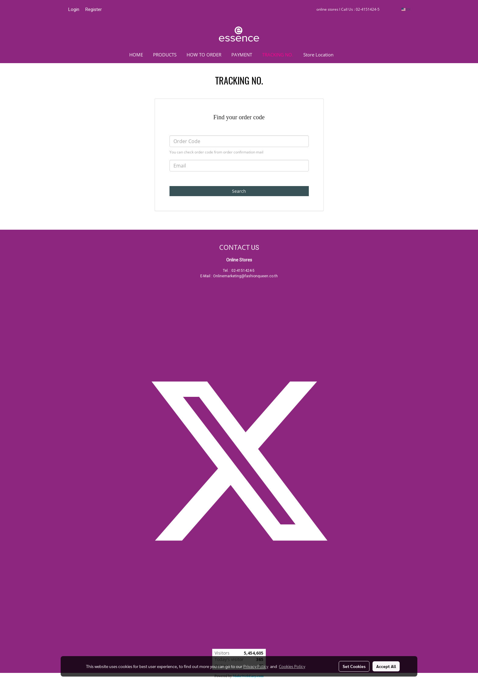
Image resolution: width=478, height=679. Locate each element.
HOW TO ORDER (204, 55)
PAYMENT (241, 55)
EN (405, 9)
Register (93, 9)
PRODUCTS (165, 55)
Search (239, 191)
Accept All (386, 666)
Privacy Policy (255, 666)
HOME (136, 55)
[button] (347, 54)
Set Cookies (354, 666)
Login (73, 9)
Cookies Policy (292, 666)
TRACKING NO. (277, 55)
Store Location (318, 55)
